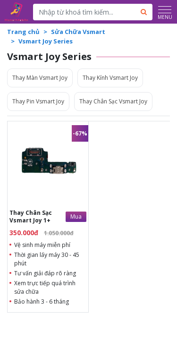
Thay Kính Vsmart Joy (110, 78)
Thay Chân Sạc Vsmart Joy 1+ (30, 216)
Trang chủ (23, 31)
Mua (76, 216)
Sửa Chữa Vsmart (78, 31)
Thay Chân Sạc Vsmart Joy (113, 101)
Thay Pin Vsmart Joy (38, 101)
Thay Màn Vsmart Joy (39, 78)
